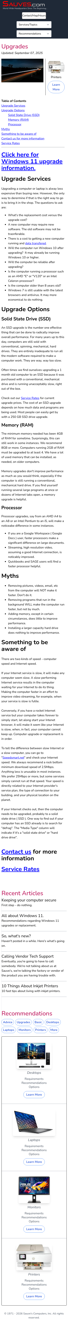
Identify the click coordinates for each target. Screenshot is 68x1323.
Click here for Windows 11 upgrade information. (32, 161)
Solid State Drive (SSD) (24, 115)
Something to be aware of (18, 134)
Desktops (52, 1022)
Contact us (16, 852)
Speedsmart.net (13, 758)
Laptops (8, 1030)
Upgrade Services (13, 106)
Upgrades (23, 1022)
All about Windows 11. (23, 915)
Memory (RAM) (18, 120)
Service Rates (10, 143)
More (53, 1030)
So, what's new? (16, 936)
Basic (38, 1022)
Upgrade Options (13, 110)
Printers (40, 1030)
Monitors (25, 1030)
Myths (5, 129)
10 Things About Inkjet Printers (30, 986)
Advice (7, 1022)
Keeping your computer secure (29, 900)
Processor (14, 124)
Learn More (56, 87)
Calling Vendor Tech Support (28, 956)
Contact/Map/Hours (34, 15)
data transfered (35, 243)
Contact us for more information (22, 138)
